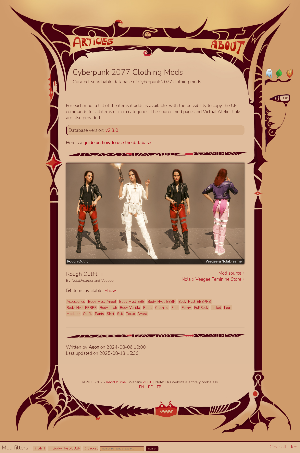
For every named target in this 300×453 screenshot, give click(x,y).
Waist (142, 313)
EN (142, 386)
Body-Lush (108, 307)
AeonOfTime (116, 382)
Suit (120, 313)
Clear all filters (283, 447)
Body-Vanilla (130, 307)
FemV (186, 307)
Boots (147, 307)
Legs (227, 307)
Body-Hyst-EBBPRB (194, 301)
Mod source (231, 273)
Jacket (91, 448)
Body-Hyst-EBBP (64, 448)
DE (151, 386)
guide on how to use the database (117, 143)
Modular (73, 313)
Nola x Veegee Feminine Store (212, 279)
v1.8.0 (148, 382)
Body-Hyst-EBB (131, 301)
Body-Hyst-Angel (102, 301)
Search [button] (152, 448)
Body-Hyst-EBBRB (82, 307)
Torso (130, 313)
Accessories (76, 301)
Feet (175, 307)
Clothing (161, 307)
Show (110, 291)
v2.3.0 (112, 130)
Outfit (87, 313)
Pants (99, 313)
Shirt (39, 448)
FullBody (201, 307)
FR (159, 386)
